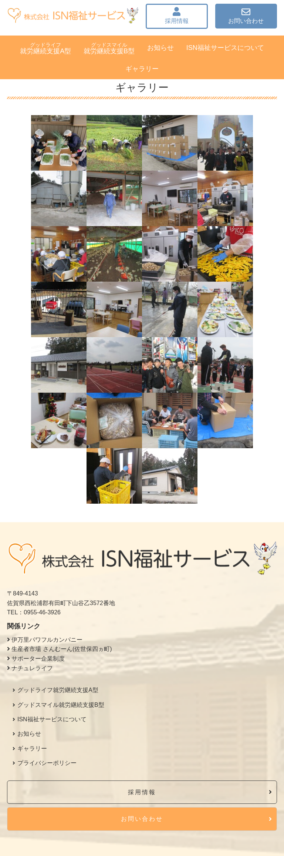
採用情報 (177, 15)
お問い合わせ (246, 15)
